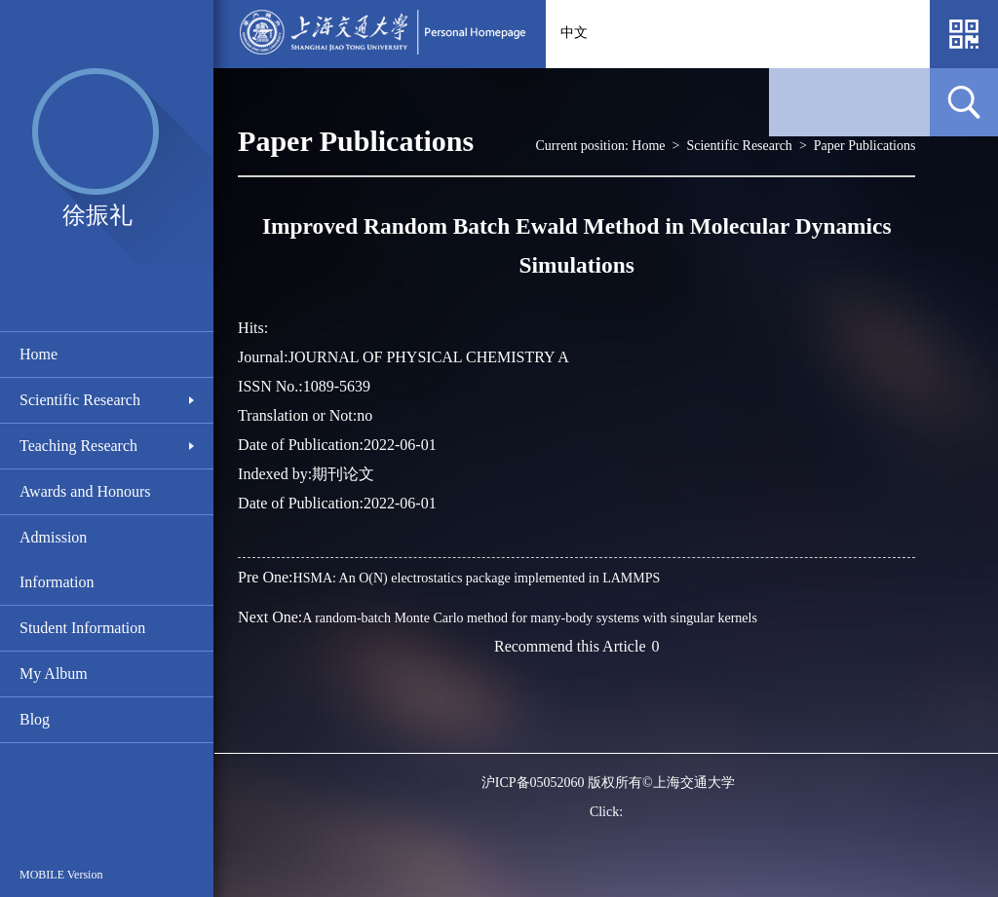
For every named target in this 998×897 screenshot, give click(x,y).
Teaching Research (78, 445)
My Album (53, 673)
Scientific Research (79, 400)
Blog (34, 719)
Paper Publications (865, 145)
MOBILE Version (60, 874)
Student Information (82, 627)
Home (38, 354)
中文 (574, 32)
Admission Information (56, 559)
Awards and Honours (85, 491)
